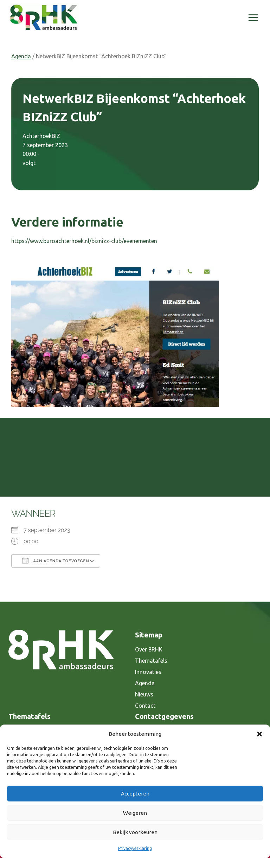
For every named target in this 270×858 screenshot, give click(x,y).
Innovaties (148, 672)
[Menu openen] (253, 17)
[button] (259, 734)
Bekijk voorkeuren (135, 832)
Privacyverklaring (135, 848)
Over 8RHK (148, 649)
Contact (145, 705)
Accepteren (135, 794)
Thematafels (151, 660)
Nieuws (144, 694)
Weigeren (135, 813)
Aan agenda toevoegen (55, 560)
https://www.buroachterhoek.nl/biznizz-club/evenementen (84, 241)
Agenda (21, 56)
